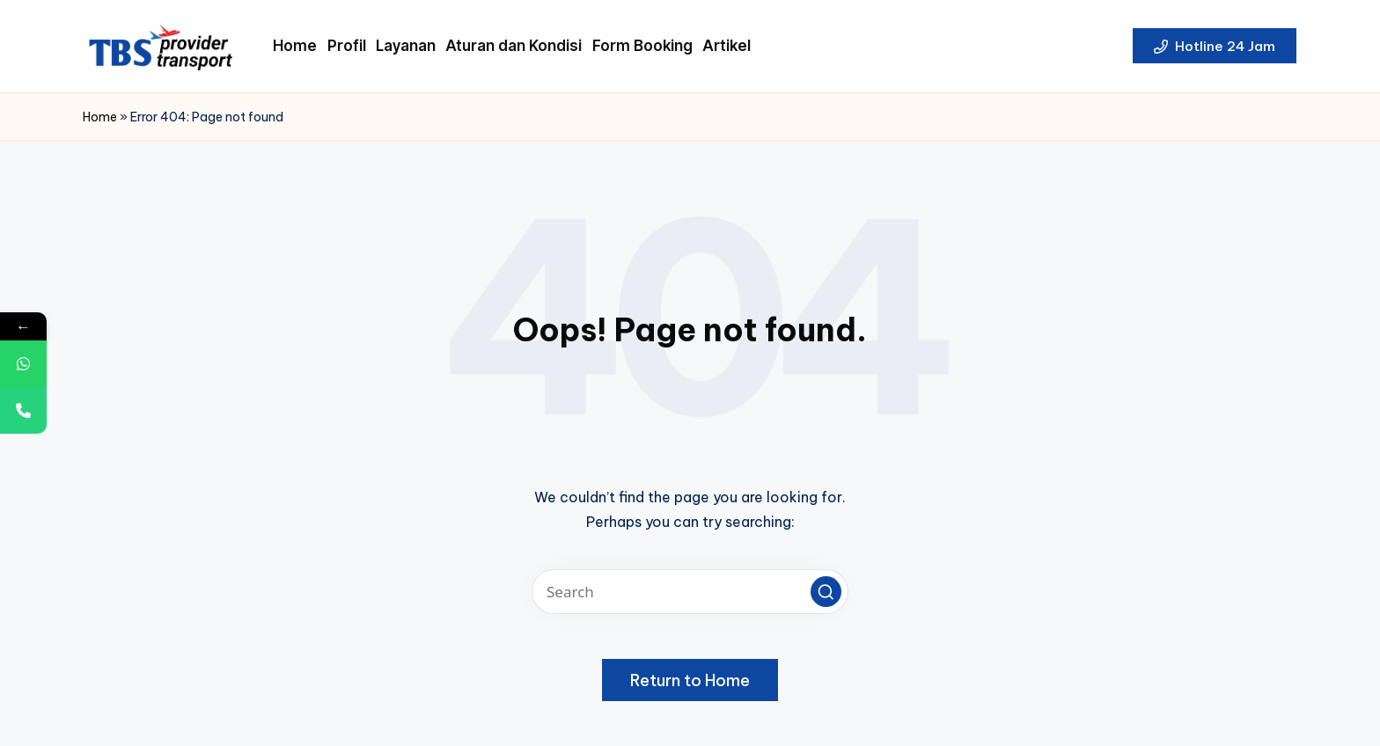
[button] (1214, 45)
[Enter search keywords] (690, 591)
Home (100, 117)
